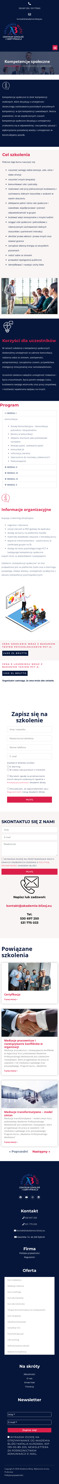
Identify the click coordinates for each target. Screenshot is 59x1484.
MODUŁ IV (12, 478)
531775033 (35, 8)
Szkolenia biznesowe (17, 1321)
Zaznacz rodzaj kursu (21, 763)
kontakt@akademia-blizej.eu (29, 19)
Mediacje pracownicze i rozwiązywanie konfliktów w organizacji (23, 1044)
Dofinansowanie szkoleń (18, 1345)
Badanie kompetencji (17, 1351)
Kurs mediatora (14, 1280)
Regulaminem (14, 792)
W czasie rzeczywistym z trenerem (27, 770)
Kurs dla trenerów (15, 1298)
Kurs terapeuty (14, 1315)
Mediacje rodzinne (16, 1286)
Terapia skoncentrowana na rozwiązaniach (26, 1309)
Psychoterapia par (16, 1333)
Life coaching (13, 1339)
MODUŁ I (12, 413)
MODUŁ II (12, 467)
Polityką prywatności (18, 783)
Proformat (9, 1472)
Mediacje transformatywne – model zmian (28, 1113)
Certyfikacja (12, 994)
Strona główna (13, 66)
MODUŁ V (12, 484)
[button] (55, 47)
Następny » (41, 1151)
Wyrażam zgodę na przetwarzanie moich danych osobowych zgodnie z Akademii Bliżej (26, 779)
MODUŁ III (12, 472)
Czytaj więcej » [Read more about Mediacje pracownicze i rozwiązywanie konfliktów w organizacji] (10, 1070)
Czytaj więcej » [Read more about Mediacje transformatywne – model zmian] (10, 1142)
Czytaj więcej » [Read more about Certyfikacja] (10, 999)
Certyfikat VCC (14, 1327)
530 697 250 (24, 8)
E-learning (15, 767)
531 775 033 (31, 1224)
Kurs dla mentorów (16, 1304)
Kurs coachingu (14, 1292)
